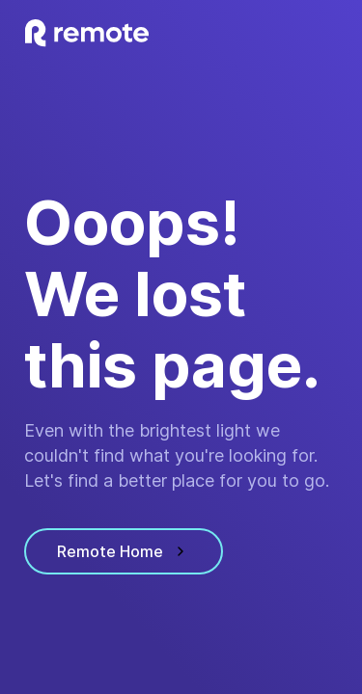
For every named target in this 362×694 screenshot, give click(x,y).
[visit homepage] (87, 33)
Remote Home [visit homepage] (123, 551)
